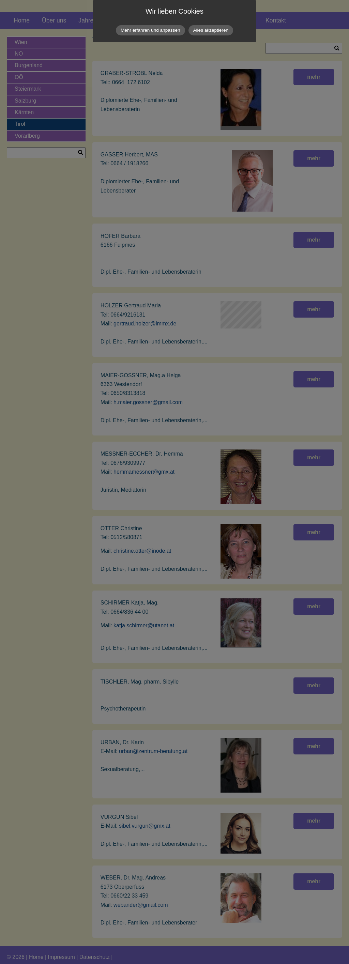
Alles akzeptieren (211, 30)
